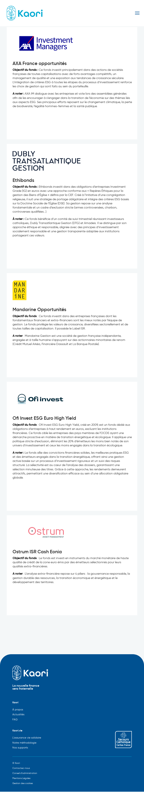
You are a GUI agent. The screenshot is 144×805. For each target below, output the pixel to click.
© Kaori (16, 763)
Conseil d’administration (24, 773)
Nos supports (20, 747)
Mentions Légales (21, 778)
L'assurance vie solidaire (26, 737)
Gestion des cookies (22, 783)
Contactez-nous (21, 768)
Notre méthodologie (24, 742)
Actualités (18, 714)
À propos (17, 709)
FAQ (14, 719)
